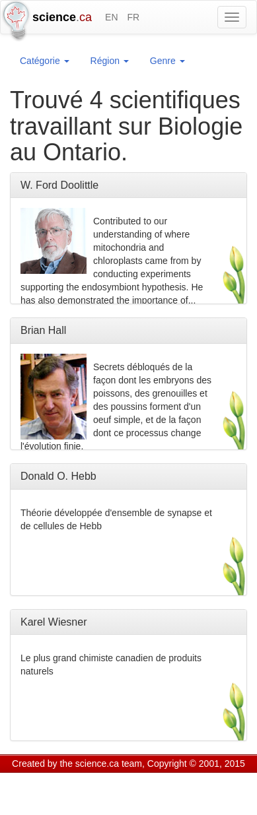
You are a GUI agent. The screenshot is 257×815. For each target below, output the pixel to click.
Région (110, 60)
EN (111, 17)
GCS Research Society (88, 780)
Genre (167, 60)
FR (133, 17)
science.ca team (108, 763)
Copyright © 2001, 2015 (196, 763)
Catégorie (44, 60)
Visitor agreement (177, 780)
